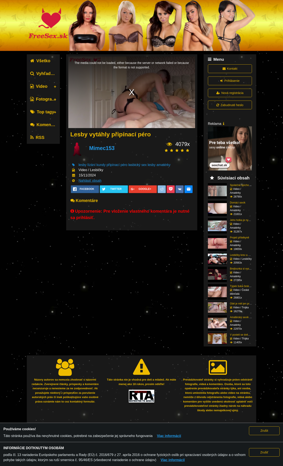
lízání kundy (96, 165)
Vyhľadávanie (47, 73)
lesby (82, 165)
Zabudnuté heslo (229, 105)
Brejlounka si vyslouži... (243, 268)
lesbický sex (137, 165)
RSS (37, 137)
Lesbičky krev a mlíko (242, 255)
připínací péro (117, 165)
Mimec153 (102, 148)
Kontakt (230, 68)
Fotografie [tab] (43, 99)
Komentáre (44, 124)
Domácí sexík (238, 202)
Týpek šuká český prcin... (244, 286)
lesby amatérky (159, 165)
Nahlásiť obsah (90, 180)
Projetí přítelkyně (239, 237)
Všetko (40, 60)
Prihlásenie (229, 80)
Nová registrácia (229, 93)
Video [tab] (38, 86)
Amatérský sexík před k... (244, 317)
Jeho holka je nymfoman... (245, 220)
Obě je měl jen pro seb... (244, 303)
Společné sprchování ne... (245, 185)
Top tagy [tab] (42, 112)
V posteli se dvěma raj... (243, 334)
